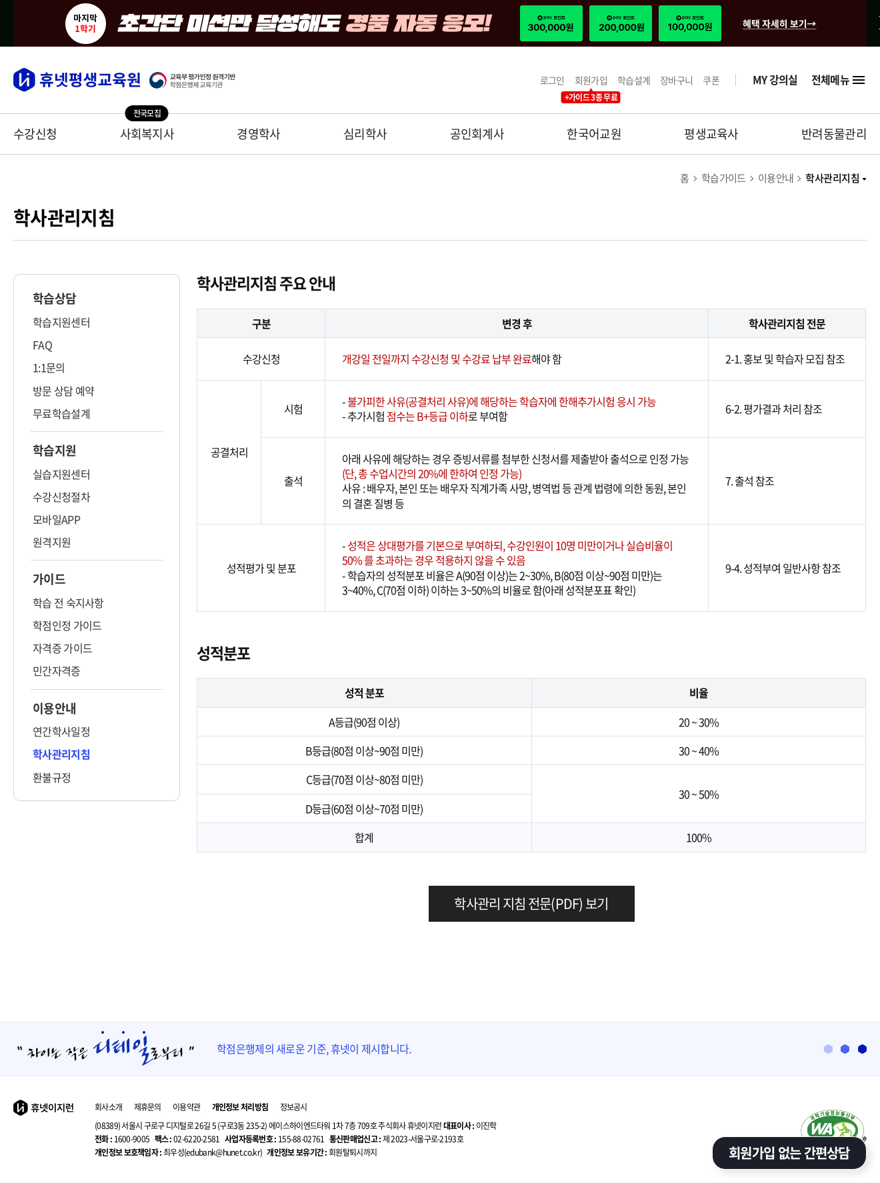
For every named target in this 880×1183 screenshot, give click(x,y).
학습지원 (54, 450)
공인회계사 (477, 134)
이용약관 (186, 1107)
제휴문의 (147, 1107)
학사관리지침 (836, 178)
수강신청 (35, 134)
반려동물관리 (834, 134)
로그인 (552, 80)
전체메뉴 (839, 80)
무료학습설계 (61, 413)
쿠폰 (711, 80)
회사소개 (108, 1107)
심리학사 (365, 134)
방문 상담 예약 (63, 391)
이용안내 (776, 178)
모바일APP (56, 519)
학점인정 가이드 (67, 625)
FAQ (42, 345)
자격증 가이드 (62, 648)
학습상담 (54, 298)
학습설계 (633, 80)
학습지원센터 (61, 322)
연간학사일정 (61, 731)
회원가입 (591, 80)
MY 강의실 (775, 79)
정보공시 (293, 1107)
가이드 (49, 579)
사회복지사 (147, 134)
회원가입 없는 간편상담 (789, 1152)
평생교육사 (711, 134)
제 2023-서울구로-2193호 (396, 1139)
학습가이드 (723, 178)
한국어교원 (594, 134)
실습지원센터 (61, 474)
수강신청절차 (61, 497)
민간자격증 (57, 670)
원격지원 (52, 542)
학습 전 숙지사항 (68, 602)
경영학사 (258, 134)
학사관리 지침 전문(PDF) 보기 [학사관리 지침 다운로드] (531, 903)
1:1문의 (49, 367)
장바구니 (676, 80)
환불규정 (52, 777)
